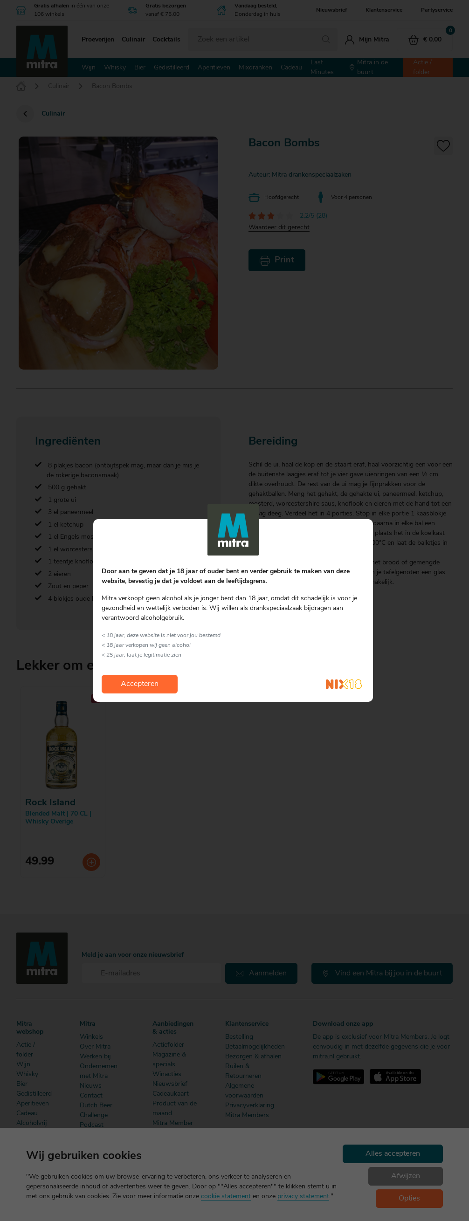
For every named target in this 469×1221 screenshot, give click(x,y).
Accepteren (140, 684)
